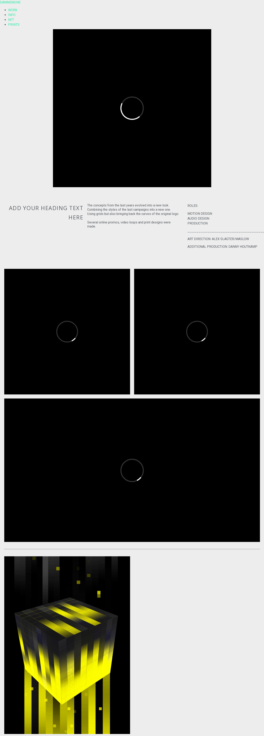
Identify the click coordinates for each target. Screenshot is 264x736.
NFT (11, 20)
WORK (12, 10)
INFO (11, 15)
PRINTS (13, 25)
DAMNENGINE (10, 2)
